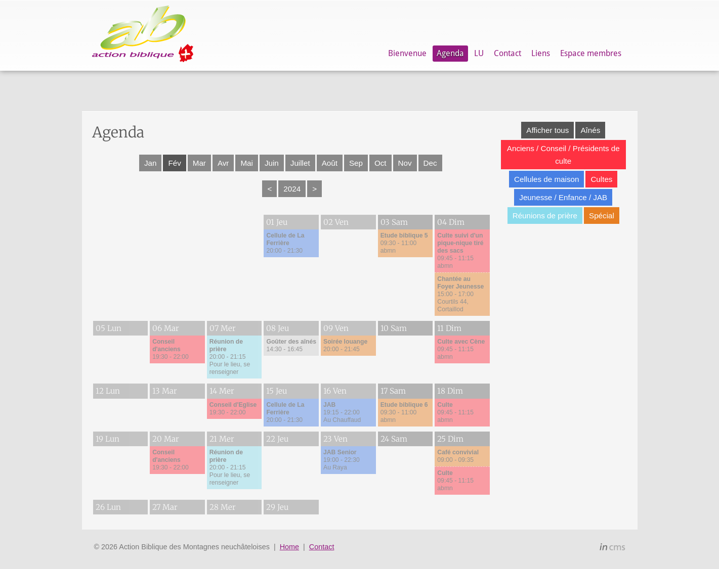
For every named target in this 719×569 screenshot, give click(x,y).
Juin (272, 163)
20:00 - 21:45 (345, 345)
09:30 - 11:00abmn (404, 243)
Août (329, 163)
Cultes (601, 179)
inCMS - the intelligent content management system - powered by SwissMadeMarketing (612, 548)
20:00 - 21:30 (285, 243)
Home (289, 547)
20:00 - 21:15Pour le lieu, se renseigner (229, 356)
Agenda (450, 53)
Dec (430, 163)
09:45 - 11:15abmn (460, 250)
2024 (292, 188)
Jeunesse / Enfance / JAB (563, 197)
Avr (223, 163)
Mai (246, 163)
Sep (356, 163)
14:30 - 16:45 (291, 345)
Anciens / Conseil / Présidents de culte (563, 154)
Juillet (300, 163)
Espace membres (590, 53)
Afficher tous (547, 130)
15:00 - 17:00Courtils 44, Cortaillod (460, 294)
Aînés (590, 130)
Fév (174, 163)
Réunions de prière (545, 215)
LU (479, 53)
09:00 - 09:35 (458, 456)
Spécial (601, 215)
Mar (199, 163)
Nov (405, 163)
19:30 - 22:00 (170, 349)
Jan (150, 163)
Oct (380, 163)
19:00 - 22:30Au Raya (341, 460)
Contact (507, 53)
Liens (540, 53)
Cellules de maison (546, 179)
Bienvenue (407, 53)
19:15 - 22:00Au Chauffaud (342, 412)
